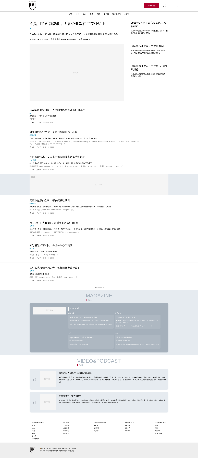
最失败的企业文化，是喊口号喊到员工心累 (54, 128)
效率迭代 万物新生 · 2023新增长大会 (75, 374)
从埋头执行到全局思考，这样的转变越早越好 (55, 268)
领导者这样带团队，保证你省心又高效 (51, 245)
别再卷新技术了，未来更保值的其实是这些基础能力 (59, 153)
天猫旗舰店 (35, 440)
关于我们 (96, 432)
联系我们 (96, 426)
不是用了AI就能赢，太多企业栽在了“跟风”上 (67, 24)
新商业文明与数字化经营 (70, 397)
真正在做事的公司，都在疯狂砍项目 (50, 200)
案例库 (106, 14)
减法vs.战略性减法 (124, 338)
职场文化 (66, 432)
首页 (70, 14)
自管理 (126, 14)
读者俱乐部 (116, 14)
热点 (77, 14)
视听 (98, 14)
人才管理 (66, 426)
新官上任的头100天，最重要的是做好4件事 (54, 223)
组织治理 (66, 429)
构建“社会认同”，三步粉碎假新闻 (83, 318)
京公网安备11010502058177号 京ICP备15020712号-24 (59, 449)
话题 (91, 14)
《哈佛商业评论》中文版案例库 (148, 46)
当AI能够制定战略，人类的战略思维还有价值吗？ (57, 106)
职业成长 (66, 434)
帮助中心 (127, 429)
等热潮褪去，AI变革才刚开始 (81, 338)
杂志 (84, 14)
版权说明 (96, 429)
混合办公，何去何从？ (125, 318)
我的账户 (127, 432)
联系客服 (127, 426)
